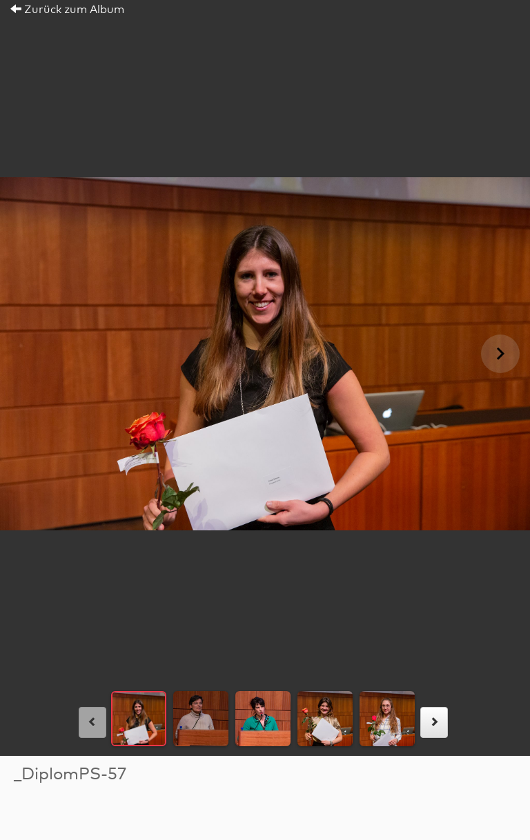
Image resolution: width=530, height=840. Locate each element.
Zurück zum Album (67, 9)
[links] (92, 722)
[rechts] (434, 722)
